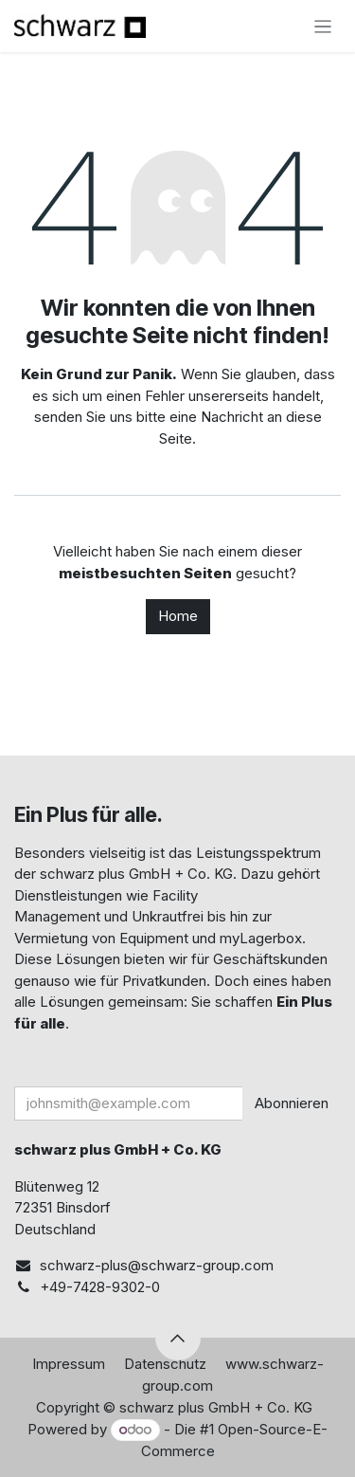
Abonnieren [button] (291, 1103)
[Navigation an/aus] (323, 26)
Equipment (153, 938)
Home (178, 616)
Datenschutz (165, 1364)
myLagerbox (261, 938)
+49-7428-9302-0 (100, 1287)
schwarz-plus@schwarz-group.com (157, 1265)
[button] (178, 1337)
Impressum (68, 1364)
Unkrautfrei (168, 916)
